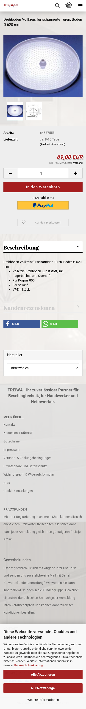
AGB (6, 483)
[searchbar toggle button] (57, 5)
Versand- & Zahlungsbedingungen (27, 458)
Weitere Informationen (43, 700)
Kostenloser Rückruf (17, 433)
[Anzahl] (43, 173)
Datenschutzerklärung (28, 665)
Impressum (11, 449)
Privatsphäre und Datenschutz (25, 466)
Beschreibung (21, 247)
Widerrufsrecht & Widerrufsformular (28, 474)
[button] (10, 173)
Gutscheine (11, 441)
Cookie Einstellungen (18, 491)
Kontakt (9, 424)
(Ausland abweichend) (52, 144)
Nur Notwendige (43, 688)
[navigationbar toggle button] (80, 5)
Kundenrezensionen (29, 307)
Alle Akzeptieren (43, 674)
